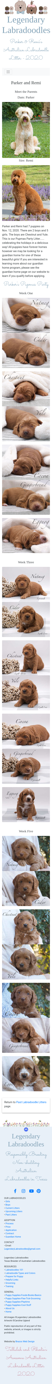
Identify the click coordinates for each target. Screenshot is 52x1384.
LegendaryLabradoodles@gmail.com (22, 1249)
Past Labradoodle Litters (31, 1102)
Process (9, 1223)
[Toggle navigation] (8, 72)
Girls (7, 1201)
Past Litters (11, 1214)
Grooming (10, 1283)
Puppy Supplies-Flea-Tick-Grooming (22, 1298)
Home (8, 1311)
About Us (9, 1308)
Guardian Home (13, 1236)
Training (9, 1286)
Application (11, 1230)
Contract (9, 1233)
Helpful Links (11, 1279)
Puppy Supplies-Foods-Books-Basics (23, 1295)
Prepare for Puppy (14, 1276)
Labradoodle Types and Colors (20, 1273)
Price (7, 1227)
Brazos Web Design (25, 1341)
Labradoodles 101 (14, 1270)
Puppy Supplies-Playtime (17, 1301)
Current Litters (12, 1208)
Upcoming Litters (13, 1211)
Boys (7, 1204)
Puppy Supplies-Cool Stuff (18, 1305)
